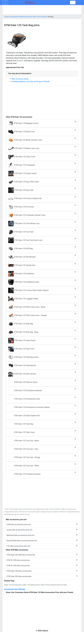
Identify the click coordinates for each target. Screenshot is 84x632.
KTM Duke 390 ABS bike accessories (42, 555)
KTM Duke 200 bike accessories (42, 576)
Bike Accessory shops (20, 79)
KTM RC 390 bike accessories (42, 560)
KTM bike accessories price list (42, 524)
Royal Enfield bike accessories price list (42, 540)
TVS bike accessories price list (42, 546)
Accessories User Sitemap (14, 589)
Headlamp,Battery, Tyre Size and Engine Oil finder (31, 81)
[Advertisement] (42, 100)
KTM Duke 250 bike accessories (42, 571)
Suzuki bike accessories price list (42, 530)
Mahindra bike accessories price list (42, 535)
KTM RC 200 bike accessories (42, 565)
